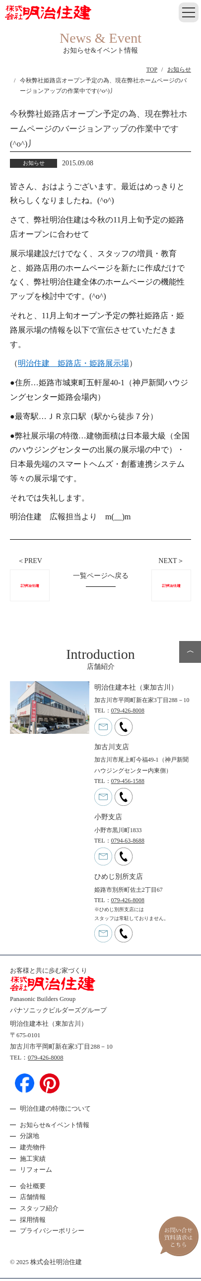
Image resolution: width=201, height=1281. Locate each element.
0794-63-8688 (127, 840)
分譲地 (29, 1136)
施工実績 (33, 1158)
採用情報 (33, 1219)
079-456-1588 (127, 781)
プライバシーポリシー (52, 1230)
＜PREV (29, 561)
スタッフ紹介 (39, 1208)
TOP (151, 69)
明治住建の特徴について (55, 1108)
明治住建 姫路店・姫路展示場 (73, 363)
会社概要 (33, 1186)
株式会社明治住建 (56, 1262)
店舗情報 (33, 1197)
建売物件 (33, 1147)
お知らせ (179, 69)
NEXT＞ (171, 561)
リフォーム (36, 1169)
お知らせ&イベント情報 (54, 1125)
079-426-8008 (127, 710)
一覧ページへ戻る (101, 575)
